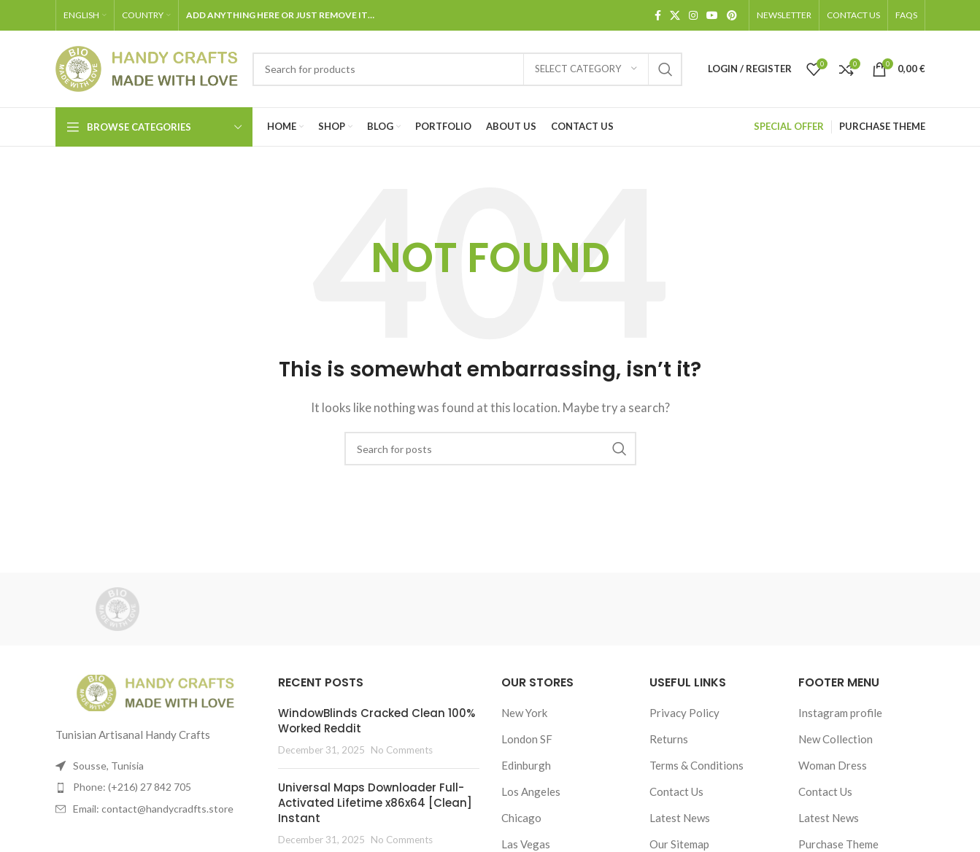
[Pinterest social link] (731, 16)
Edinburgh (526, 765)
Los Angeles (530, 791)
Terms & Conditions (696, 765)
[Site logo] (146, 67)
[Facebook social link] (657, 16)
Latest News (679, 817)
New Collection (835, 739)
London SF (526, 739)
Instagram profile (840, 712)
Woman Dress (832, 765)
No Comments (402, 750)
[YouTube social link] (712, 16)
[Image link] (155, 691)
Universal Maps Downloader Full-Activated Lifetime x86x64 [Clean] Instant (375, 803)
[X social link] (674, 16)
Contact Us (676, 791)
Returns (668, 739)
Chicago (521, 817)
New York (524, 712)
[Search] (467, 69)
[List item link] (156, 787)
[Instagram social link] (693, 16)
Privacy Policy (684, 712)
